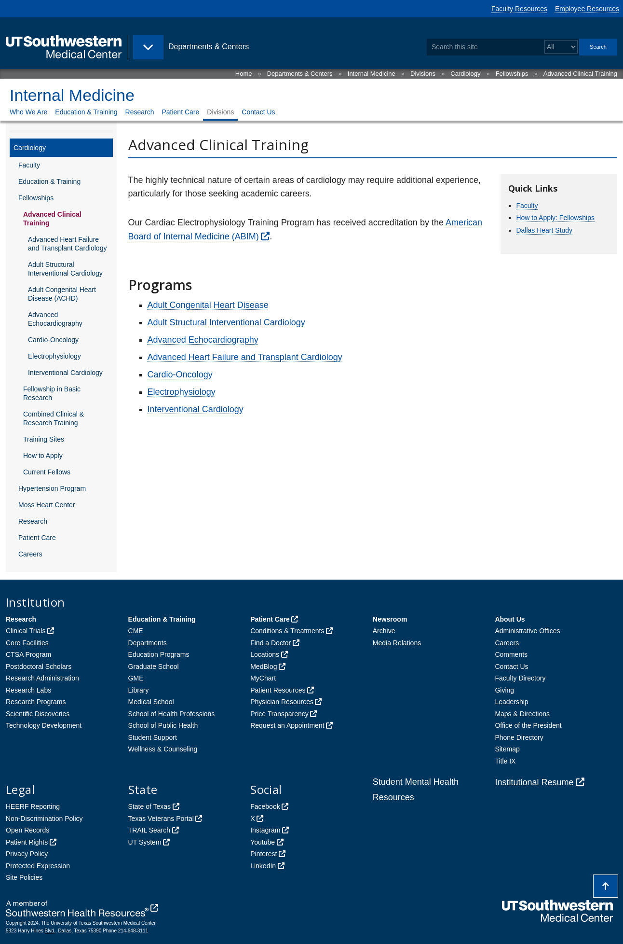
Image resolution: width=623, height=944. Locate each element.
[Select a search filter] (561, 47)
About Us (510, 619)
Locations (264, 654)
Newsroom (390, 619)
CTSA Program (28, 654)
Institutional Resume (534, 782)
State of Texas (149, 806)
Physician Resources (281, 702)
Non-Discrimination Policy (44, 818)
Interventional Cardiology (65, 372)
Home (243, 73)
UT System (145, 842)
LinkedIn (263, 866)
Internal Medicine (371, 73)
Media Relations (397, 643)
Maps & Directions (522, 714)
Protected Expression (38, 866)
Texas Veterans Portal (161, 818)
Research (139, 112)
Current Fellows (46, 472)
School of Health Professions (171, 714)
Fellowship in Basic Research (52, 393)
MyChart (263, 678)
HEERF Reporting (33, 806)
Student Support (152, 737)
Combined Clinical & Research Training (53, 418)
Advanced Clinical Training (580, 73)
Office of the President (528, 725)
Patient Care (180, 112)
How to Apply (43, 455)
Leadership (511, 702)
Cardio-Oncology (53, 340)
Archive (384, 631)
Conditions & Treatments (287, 631)
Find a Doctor (270, 643)
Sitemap (507, 749)
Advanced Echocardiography (55, 319)
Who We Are (28, 112)
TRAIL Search (149, 830)
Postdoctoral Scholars (38, 666)
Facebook (265, 806)
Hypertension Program (52, 488)
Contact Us (258, 112)
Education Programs (159, 654)
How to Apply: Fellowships (555, 218)
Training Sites (43, 439)
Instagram (265, 830)
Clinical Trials (25, 631)
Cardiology (465, 73)
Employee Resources (587, 9)
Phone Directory (519, 737)
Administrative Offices (527, 631)
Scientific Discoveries (37, 714)
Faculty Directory (520, 678)
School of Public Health (163, 725)
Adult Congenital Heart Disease (208, 305)
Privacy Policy (27, 854)
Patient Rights (27, 842)
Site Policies (24, 877)
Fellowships (512, 73)
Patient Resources (277, 690)
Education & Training (86, 112)
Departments (147, 643)
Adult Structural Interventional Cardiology (65, 269)
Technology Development (43, 725)
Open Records (27, 830)
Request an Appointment (287, 725)
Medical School (151, 702)
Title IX (505, 761)
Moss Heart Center (46, 505)
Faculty (29, 165)
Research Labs (28, 690)
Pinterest (263, 854)
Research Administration (42, 678)
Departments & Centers (300, 73)
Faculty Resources (519, 9)
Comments (511, 654)
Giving (504, 690)
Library (138, 690)
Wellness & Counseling (163, 749)
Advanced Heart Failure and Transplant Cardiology (67, 244)
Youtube (262, 842)
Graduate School (153, 666)
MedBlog (263, 666)
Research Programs (36, 702)
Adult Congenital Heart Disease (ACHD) (62, 294)
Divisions (422, 73)
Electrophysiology (54, 356)
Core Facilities (27, 643)
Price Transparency (279, 714)
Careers (30, 554)
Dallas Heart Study (544, 230)
